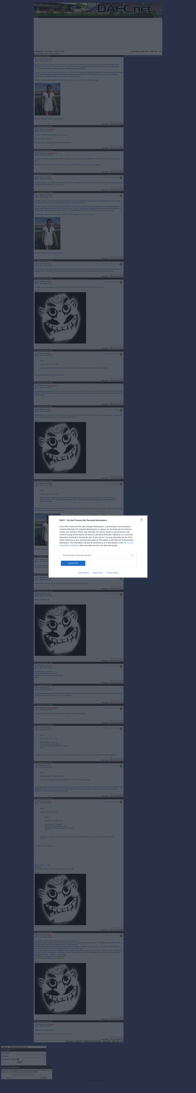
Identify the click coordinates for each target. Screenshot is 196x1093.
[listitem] (98, 555)
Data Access (98, 573)
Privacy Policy (112, 573)
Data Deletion (83, 573)
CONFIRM (73, 563)
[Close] (142, 520)
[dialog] (98, 546)
